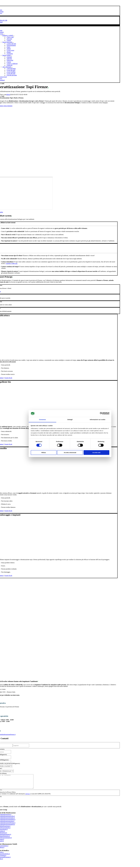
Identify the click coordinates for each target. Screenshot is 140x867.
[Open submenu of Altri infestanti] (11, 67)
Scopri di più (8, 378)
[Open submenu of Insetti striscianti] (13, 42)
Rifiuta (43, 452)
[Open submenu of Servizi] (3, 34)
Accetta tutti (96, 452)
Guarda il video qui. (12, 263)
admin (8, 94)
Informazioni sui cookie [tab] (97, 419)
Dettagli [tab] (70, 419)
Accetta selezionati (70, 452)
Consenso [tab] (42, 419)
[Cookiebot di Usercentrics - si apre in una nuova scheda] (101, 413)
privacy (28, 796)
